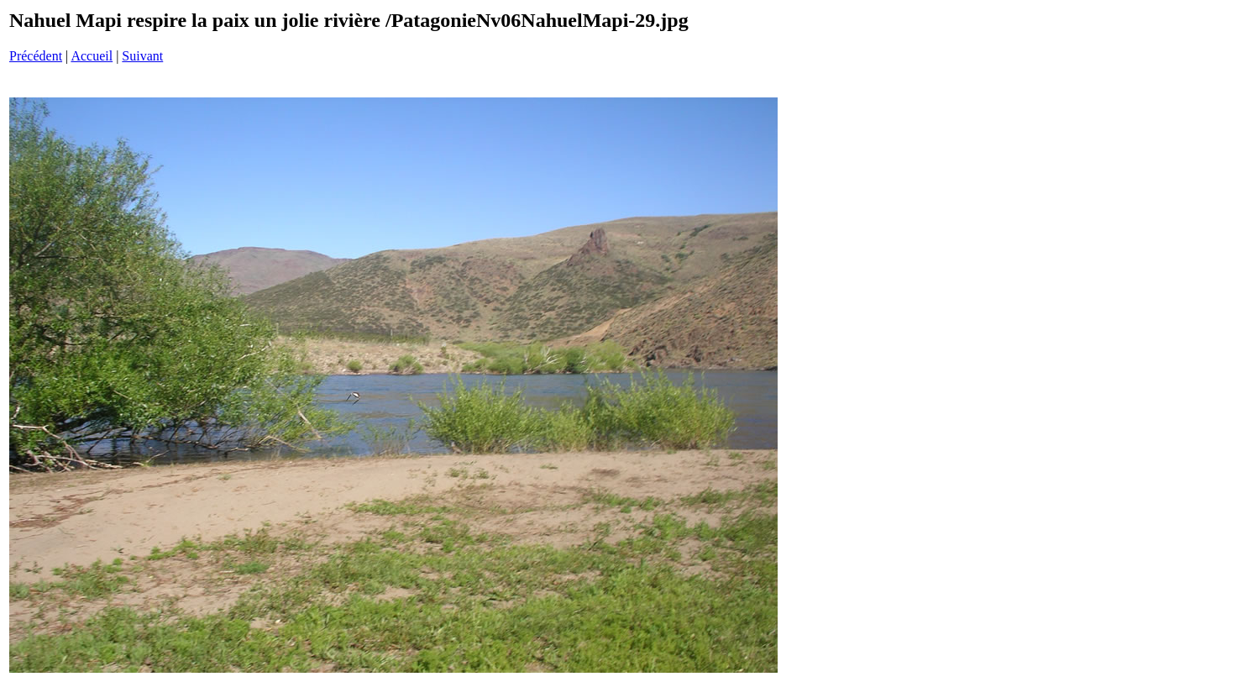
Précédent (35, 56)
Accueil (92, 56)
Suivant (142, 56)
